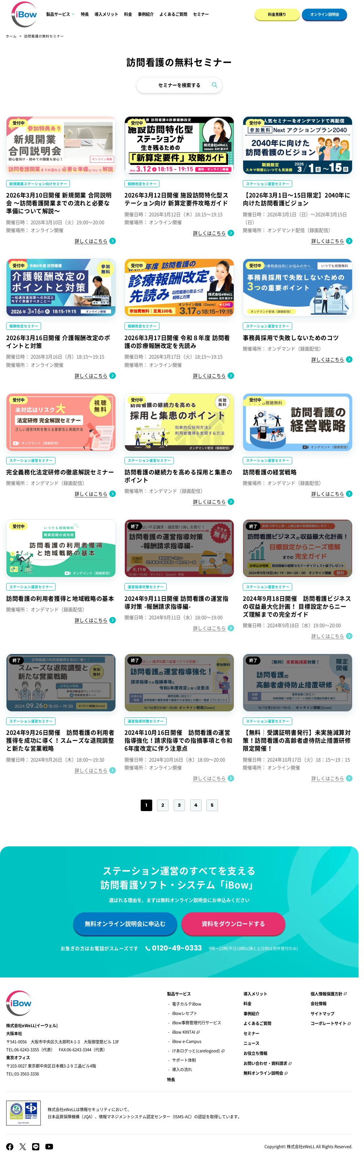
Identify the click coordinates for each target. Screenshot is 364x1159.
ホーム (11, 36)
